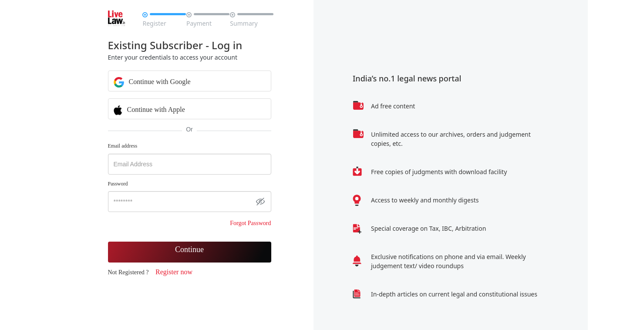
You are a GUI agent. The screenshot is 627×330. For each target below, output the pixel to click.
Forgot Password (250, 223)
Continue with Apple (149, 109)
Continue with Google (152, 81)
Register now (173, 272)
